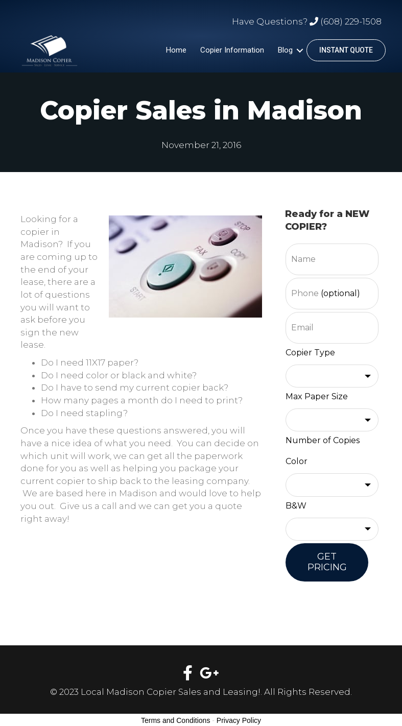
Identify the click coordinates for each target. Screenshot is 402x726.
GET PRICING (327, 562)
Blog (285, 50)
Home (176, 50)
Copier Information (232, 50)
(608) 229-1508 (351, 21)
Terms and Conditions (175, 720)
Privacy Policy (239, 720)
